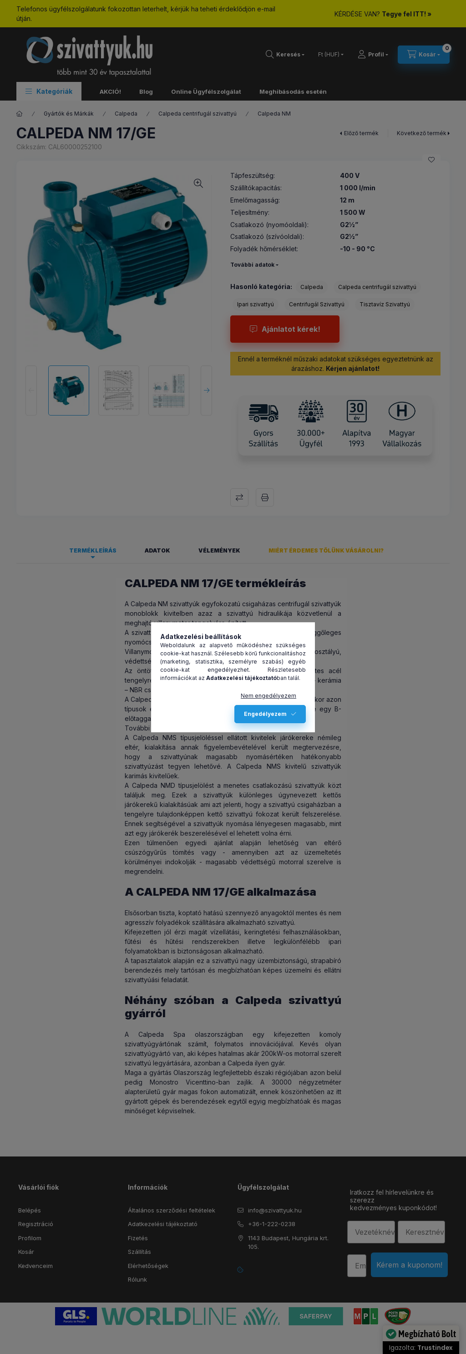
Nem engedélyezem (268, 695)
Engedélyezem (265, 713)
